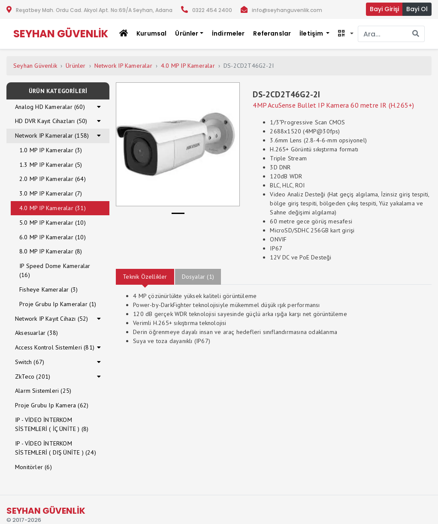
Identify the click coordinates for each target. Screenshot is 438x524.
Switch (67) (29, 362)
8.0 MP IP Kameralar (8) (50, 251)
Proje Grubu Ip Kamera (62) (51, 405)
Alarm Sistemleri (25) (43, 391)
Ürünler (75, 65)
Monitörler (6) (33, 467)
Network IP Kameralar (123, 65)
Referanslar (272, 33)
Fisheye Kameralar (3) (48, 289)
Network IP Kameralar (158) (52, 135)
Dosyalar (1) (198, 276)
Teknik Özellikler (145, 276)
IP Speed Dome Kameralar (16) (55, 270)
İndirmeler (228, 33)
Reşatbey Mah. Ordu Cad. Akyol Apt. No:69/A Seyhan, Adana (94, 10)
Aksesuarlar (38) (36, 333)
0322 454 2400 (212, 10)
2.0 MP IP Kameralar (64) (52, 179)
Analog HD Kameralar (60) (50, 107)
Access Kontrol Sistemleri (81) (54, 347)
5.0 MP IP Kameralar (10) (52, 222)
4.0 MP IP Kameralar (188, 65)
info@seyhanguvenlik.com (287, 10)
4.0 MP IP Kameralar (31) (52, 208)
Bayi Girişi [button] (384, 9)
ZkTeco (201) (32, 376)
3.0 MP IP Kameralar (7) (50, 193)
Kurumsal (151, 33)
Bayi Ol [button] (417, 9)
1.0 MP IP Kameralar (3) (50, 150)
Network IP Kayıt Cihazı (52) (51, 318)
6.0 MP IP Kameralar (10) (52, 237)
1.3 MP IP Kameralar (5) (50, 165)
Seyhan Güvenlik (35, 65)
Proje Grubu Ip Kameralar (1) (58, 304)
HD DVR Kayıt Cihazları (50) (51, 121)
